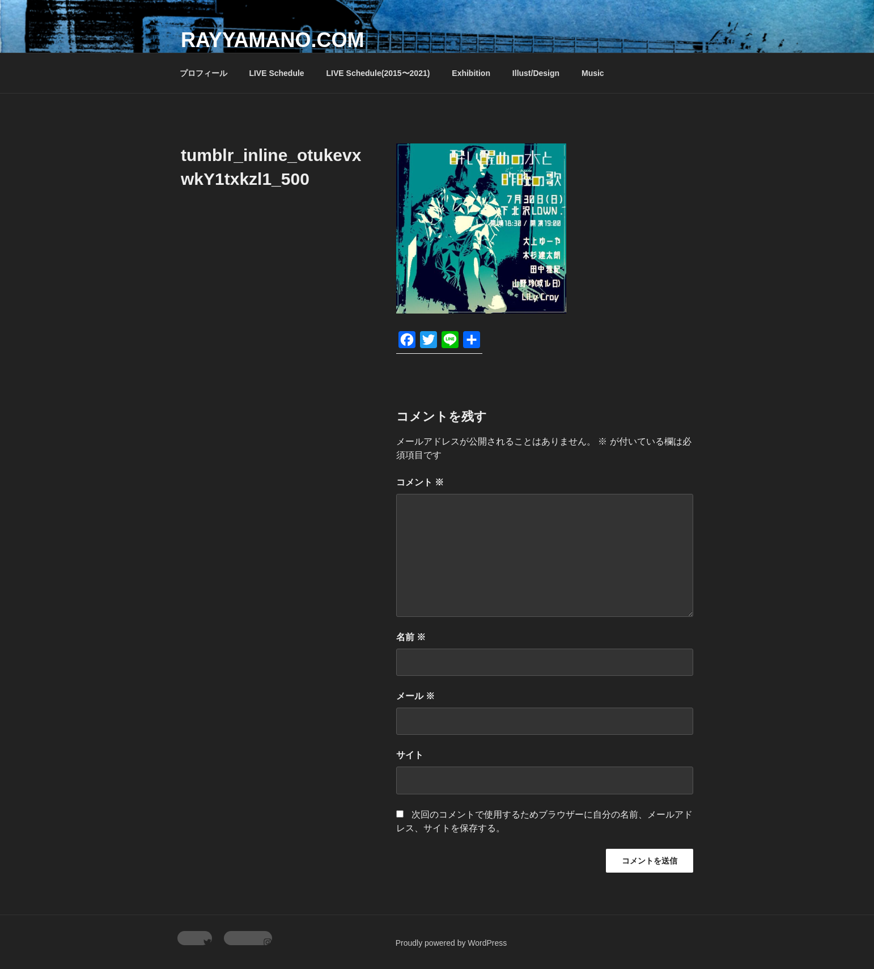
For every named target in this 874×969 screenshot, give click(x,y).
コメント (420, 482)
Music (593, 73)
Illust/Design (535, 73)
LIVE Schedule (276, 73)
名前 (411, 637)
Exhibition (471, 73)
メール (415, 696)
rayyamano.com (272, 40)
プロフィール (203, 73)
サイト (409, 755)
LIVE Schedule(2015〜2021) (378, 73)
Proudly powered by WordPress (451, 942)
